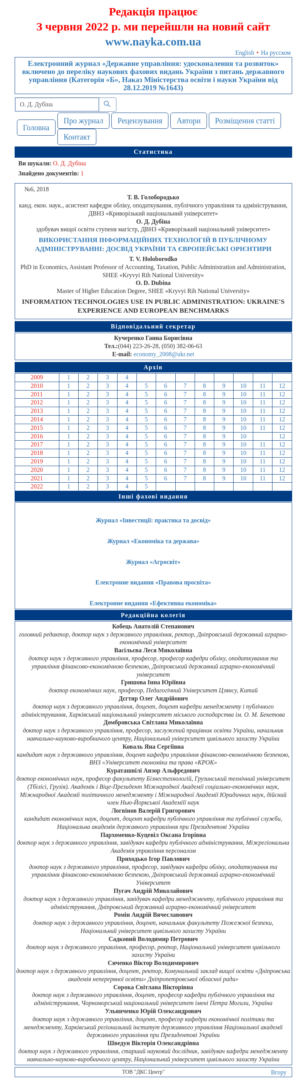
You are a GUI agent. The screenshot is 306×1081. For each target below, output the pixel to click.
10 (243, 385)
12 (282, 385)
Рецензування (140, 120)
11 (263, 385)
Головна (36, 127)
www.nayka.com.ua (153, 41)
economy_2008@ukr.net (164, 354)
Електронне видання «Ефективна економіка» (153, 603)
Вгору (279, 1072)
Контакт (77, 137)
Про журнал (83, 120)
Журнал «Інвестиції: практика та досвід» (153, 520)
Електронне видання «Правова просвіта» (153, 582)
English (244, 52)
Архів (153, 367)
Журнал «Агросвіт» (153, 562)
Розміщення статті (245, 120)
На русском (276, 52)
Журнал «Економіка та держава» (153, 541)
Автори (189, 120)
